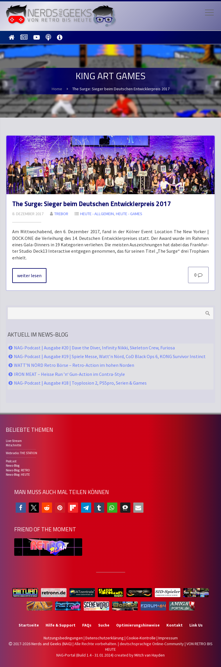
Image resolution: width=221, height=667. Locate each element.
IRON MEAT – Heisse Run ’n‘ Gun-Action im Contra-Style (69, 374)
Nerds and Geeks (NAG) (51, 643)
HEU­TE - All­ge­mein (97, 213)
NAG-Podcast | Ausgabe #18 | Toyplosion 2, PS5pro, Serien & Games (80, 383)
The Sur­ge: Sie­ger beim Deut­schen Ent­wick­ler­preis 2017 (91, 204)
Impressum (168, 638)
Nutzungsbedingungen (63, 638)
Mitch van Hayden (149, 655)
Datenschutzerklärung (104, 638)
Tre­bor (61, 213)
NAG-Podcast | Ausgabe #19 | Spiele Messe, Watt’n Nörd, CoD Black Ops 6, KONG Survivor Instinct (110, 356)
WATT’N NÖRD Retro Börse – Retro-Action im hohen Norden (74, 365)
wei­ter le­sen (29, 275)
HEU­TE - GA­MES (129, 213)
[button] (21, 508)
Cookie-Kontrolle (141, 638)
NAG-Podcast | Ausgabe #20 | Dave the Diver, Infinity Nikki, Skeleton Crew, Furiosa (94, 348)
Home (57, 88)
